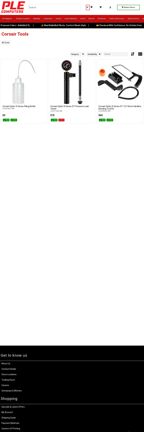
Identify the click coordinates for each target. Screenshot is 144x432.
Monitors (91, 18)
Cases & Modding (70, 18)
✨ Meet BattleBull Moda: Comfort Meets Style (66, 25)
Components (48, 18)
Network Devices (133, 18)
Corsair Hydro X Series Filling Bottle (19, 106)
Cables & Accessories (116, 18)
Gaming (58, 18)
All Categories (7, 18)
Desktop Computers (23, 18)
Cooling (82, 18)
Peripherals (102, 18)
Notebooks (36, 18)
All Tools (5, 42)
